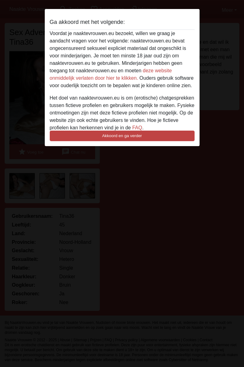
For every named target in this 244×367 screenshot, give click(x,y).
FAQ (137, 127)
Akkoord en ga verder (122, 135)
